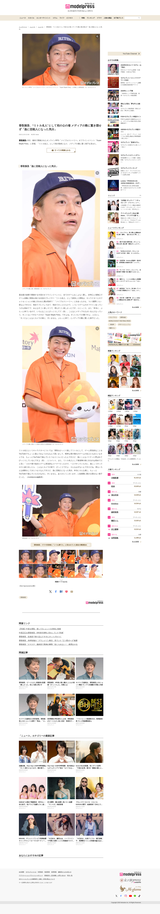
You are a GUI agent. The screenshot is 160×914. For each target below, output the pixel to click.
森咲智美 (114, 512)
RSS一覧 (70, 875)
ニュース (23, 18)
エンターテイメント (43, 18)
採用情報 (54, 872)
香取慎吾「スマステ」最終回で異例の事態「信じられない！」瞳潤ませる (48, 644)
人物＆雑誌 (108, 18)
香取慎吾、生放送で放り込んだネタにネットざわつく (40, 637)
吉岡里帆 (114, 538)
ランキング (91, 18)
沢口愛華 (114, 529)
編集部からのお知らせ (64, 872)
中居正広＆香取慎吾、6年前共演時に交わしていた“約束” (41, 633)
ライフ (62, 18)
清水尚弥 (114, 495)
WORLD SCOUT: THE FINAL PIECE (119, 321)
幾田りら (112, 328)
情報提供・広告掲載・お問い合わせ (55, 875)
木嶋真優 (114, 478)
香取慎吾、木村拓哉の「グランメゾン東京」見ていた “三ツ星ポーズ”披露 (48, 640)
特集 (83, 18)
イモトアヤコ (113, 317)
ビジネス (69, 18)
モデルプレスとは (31, 872)
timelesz (114, 504)
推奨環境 (47, 872)
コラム (55, 18)
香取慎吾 (22, 140)
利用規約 (40, 872)
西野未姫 (123, 317)
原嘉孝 (112, 324)
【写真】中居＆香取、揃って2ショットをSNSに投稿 (40, 629)
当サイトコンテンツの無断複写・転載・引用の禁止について (37, 879)
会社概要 (21, 872)
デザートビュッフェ (124, 324)
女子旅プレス (118, 18)
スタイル (31, 18)
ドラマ (99, 18)
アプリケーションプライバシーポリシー (31, 875)
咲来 (113, 486)
